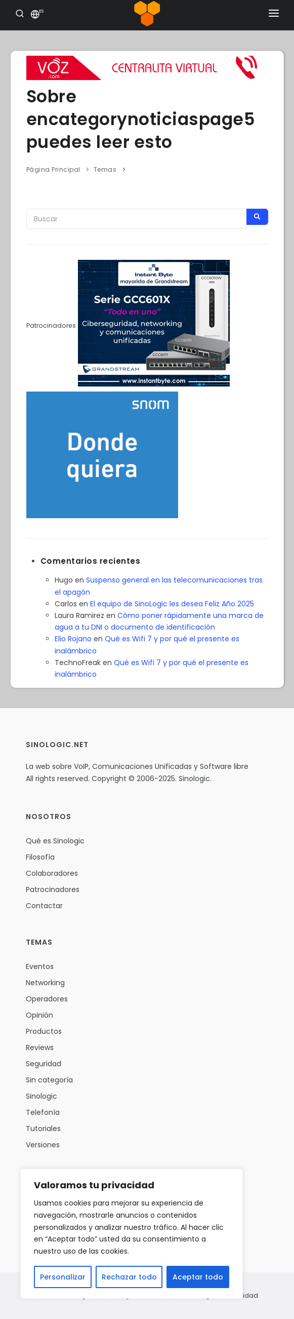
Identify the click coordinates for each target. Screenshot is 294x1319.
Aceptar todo (198, 1277)
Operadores (47, 999)
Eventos (40, 966)
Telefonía (43, 1112)
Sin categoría (49, 1080)
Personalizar (63, 1277)
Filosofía (40, 857)
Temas (105, 169)
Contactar (44, 906)
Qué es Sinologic (55, 841)
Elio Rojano (73, 639)
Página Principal (53, 169)
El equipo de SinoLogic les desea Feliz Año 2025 (172, 604)
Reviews (40, 1047)
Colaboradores (52, 873)
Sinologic (41, 1096)
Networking (45, 983)
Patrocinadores (52, 889)
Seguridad (43, 1064)
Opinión (39, 1015)
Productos (44, 1031)
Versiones (43, 1145)
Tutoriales (43, 1128)
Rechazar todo (129, 1277)
